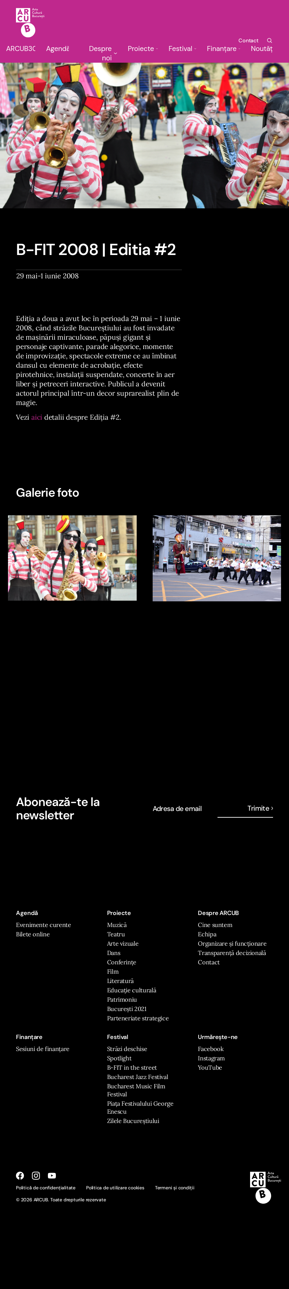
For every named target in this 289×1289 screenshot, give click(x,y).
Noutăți (262, 48)
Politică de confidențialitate (45, 1188)
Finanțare (223, 48)
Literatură (120, 981)
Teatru (116, 934)
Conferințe (121, 962)
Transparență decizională (232, 953)
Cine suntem (215, 925)
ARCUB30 (20, 48)
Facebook (210, 1049)
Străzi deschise (127, 1049)
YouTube (210, 1067)
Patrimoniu (122, 999)
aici (36, 417)
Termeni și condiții (175, 1188)
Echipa (207, 934)
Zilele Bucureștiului (133, 1121)
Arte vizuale (123, 943)
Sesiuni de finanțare (43, 1049)
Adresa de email (177, 808)
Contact (248, 40)
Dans (113, 953)
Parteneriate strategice (138, 1018)
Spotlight (119, 1058)
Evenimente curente (43, 925)
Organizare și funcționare (232, 943)
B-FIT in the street (132, 1067)
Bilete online (33, 934)
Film (113, 971)
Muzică (117, 925)
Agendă (57, 48)
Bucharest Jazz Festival (137, 1077)
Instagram (211, 1058)
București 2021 (127, 1009)
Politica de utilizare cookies (115, 1188)
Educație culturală (131, 990)
